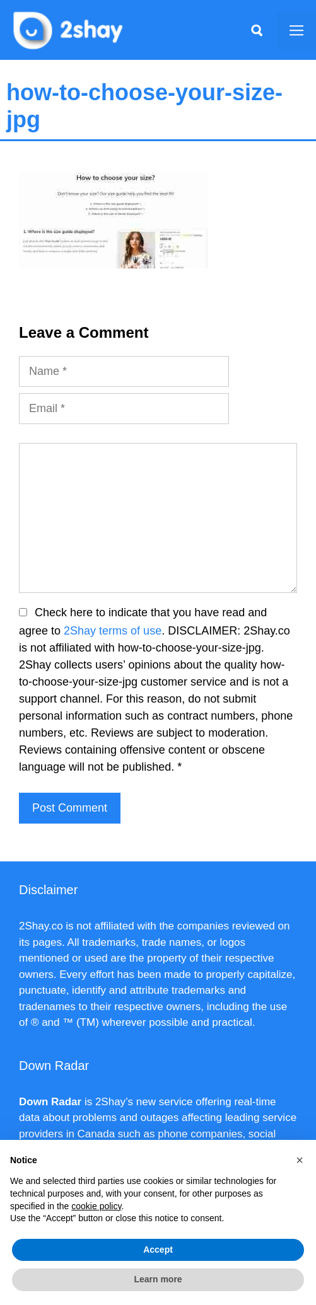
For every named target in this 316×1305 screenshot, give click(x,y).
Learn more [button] (158, 1279)
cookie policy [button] (96, 1206)
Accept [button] (158, 1250)
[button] (300, 1160)
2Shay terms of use (112, 630)
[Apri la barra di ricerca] (256, 30)
